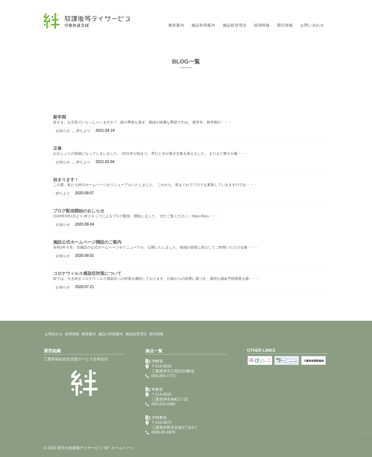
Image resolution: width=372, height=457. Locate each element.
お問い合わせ (312, 25)
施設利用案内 (203, 25)
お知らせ (63, 131)
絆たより (83, 131)
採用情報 (262, 25)
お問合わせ (54, 334)
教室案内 (176, 25)
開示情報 (285, 25)
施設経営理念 (235, 25)
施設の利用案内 (110, 334)
